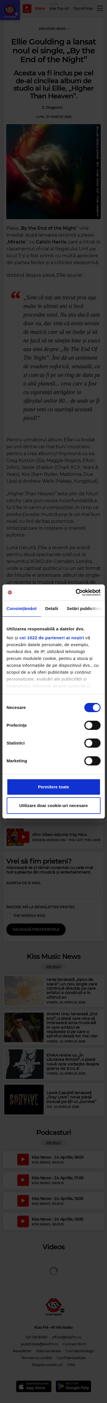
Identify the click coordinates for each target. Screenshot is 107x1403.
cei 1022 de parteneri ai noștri (51, 637)
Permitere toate (53, 786)
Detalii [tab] (51, 608)
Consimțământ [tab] (22, 608)
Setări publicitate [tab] (84, 608)
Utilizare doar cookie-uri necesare (53, 805)
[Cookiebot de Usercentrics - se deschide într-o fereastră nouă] (76, 592)
